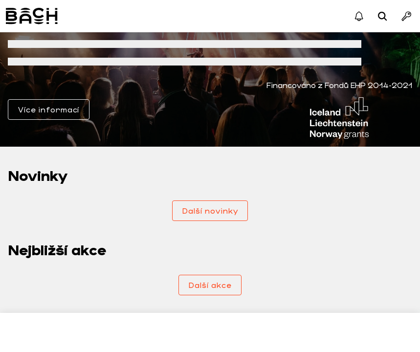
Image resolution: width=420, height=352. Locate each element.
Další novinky (210, 210)
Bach (32, 16)
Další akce (210, 284)
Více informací (48, 109)
